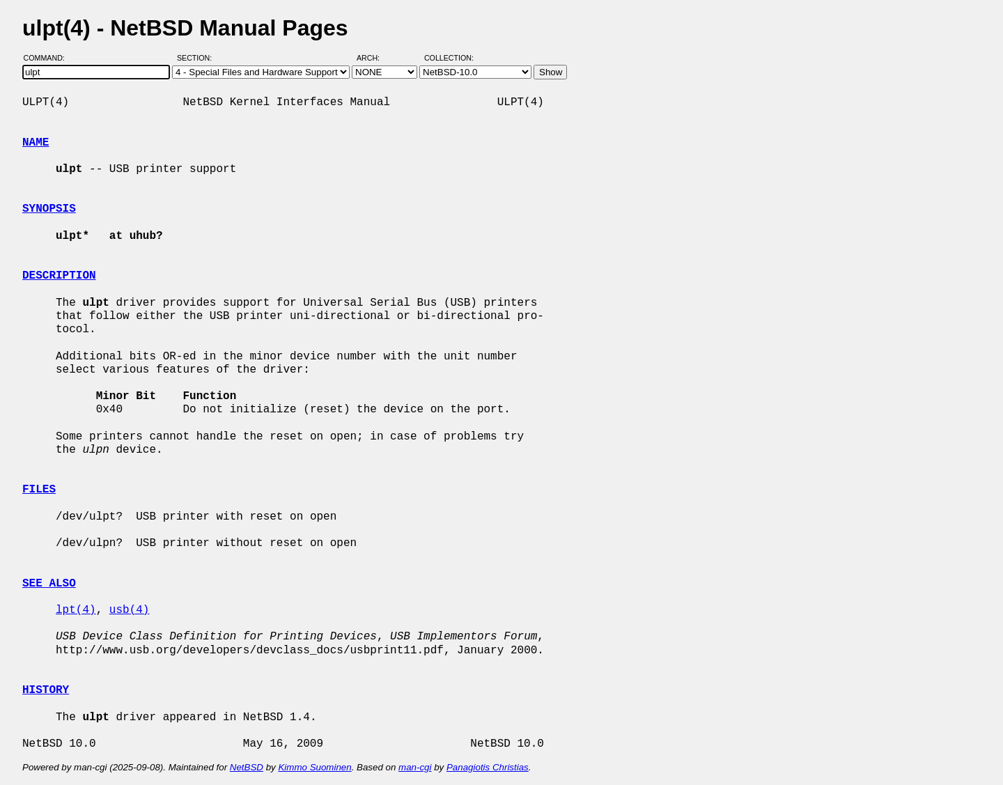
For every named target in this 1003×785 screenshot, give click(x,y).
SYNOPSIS (49, 209)
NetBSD (246, 767)
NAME (35, 142)
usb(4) (129, 610)
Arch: (374, 58)
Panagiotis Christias (487, 767)
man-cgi (414, 767)
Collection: (449, 58)
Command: (48, 58)
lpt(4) (76, 610)
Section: (197, 58)
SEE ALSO (49, 583)
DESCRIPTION (59, 275)
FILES (39, 489)
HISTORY (45, 690)
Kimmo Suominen (314, 767)
